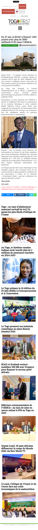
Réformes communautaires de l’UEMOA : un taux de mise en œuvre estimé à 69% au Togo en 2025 (17, 409)
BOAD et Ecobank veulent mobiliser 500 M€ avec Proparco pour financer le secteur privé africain (17, 368)
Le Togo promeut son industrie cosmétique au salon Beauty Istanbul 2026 (17, 329)
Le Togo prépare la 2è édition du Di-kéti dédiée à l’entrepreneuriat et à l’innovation (18, 291)
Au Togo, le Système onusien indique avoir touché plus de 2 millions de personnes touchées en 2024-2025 (17, 251)
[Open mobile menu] (20, 28)
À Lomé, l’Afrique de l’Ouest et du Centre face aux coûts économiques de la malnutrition (18, 486)
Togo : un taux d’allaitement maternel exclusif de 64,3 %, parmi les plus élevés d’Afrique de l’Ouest (18, 210)
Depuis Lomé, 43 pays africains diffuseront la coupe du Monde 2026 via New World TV (17, 448)
